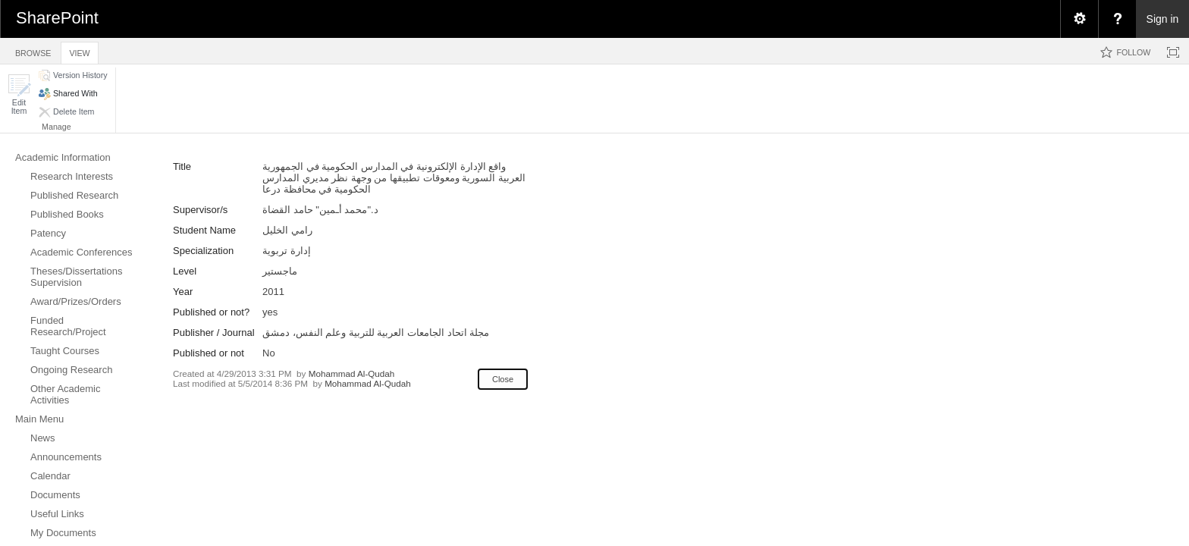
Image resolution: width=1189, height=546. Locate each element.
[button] (19, 94)
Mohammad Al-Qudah (352, 373)
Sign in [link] (1163, 19)
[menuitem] (1079, 19)
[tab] (33, 50)
